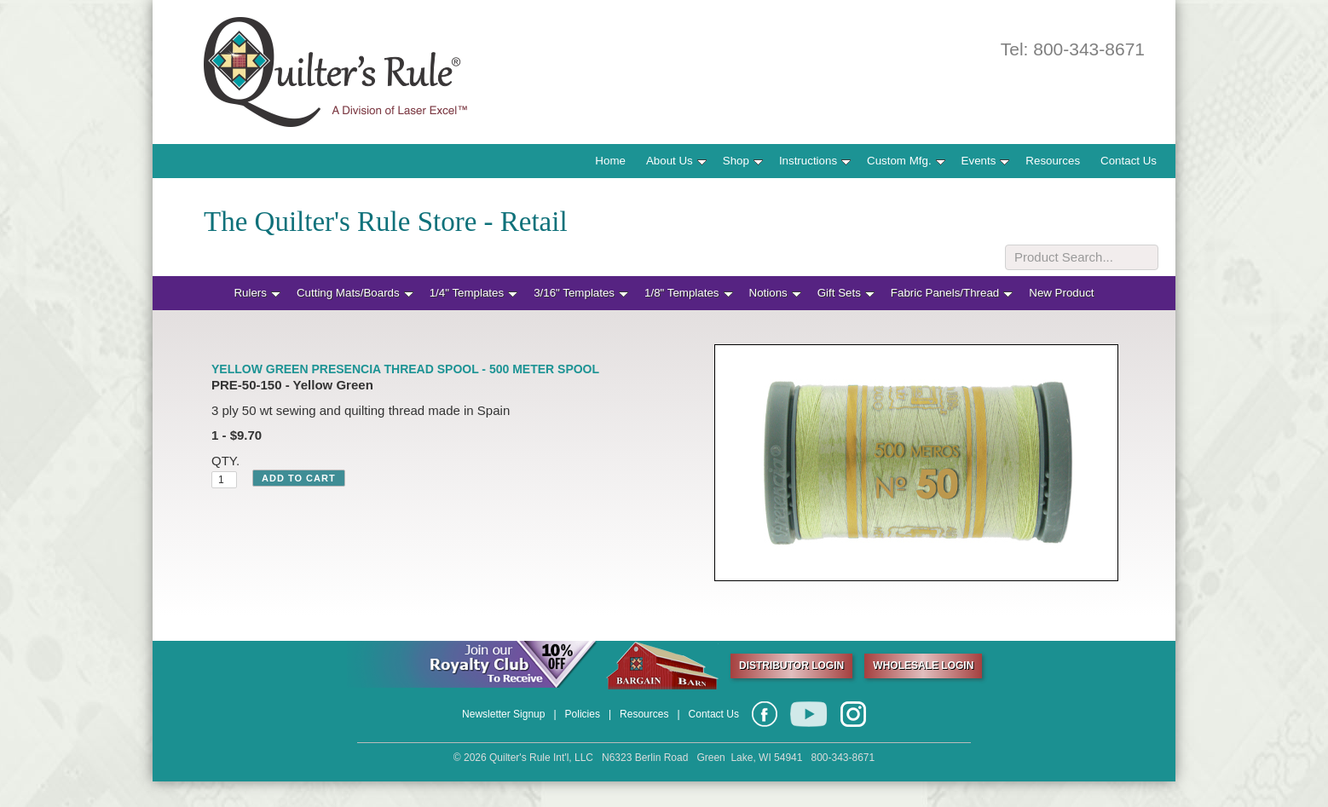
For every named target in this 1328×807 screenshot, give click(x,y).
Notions (775, 292)
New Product (1061, 292)
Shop (743, 160)
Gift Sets (846, 292)
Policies (582, 714)
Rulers (257, 292)
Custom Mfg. (906, 160)
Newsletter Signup (503, 714)
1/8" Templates (688, 292)
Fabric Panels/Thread (952, 292)
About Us (676, 160)
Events (985, 160)
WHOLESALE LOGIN (923, 666)
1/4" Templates (473, 292)
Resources (1052, 160)
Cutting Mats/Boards (355, 292)
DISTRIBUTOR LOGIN (791, 666)
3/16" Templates (581, 292)
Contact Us (1128, 160)
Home (610, 160)
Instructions (815, 160)
